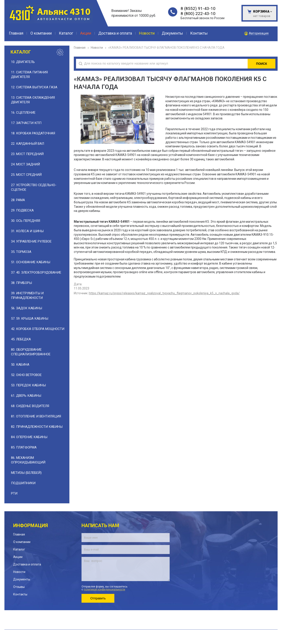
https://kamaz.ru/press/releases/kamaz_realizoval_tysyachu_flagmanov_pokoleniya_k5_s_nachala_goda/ (164, 293)
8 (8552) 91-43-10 (198, 8)
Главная (79, 47)
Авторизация (259, 33)
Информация (30, 525)
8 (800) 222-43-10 (198, 13)
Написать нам (100, 525)
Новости (97, 47)
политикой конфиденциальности (104, 589)
